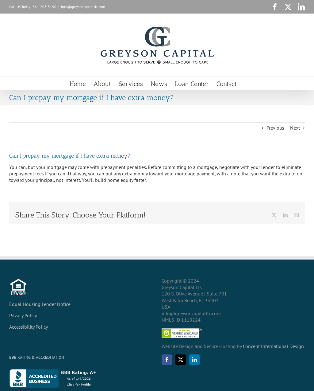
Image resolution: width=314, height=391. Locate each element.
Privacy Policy (23, 315)
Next (295, 128)
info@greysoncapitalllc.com (83, 6)
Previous (275, 128)
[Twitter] (180, 359)
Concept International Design (273, 346)
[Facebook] (167, 359)
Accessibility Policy (28, 327)
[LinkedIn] (194, 359)
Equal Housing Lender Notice (40, 304)
